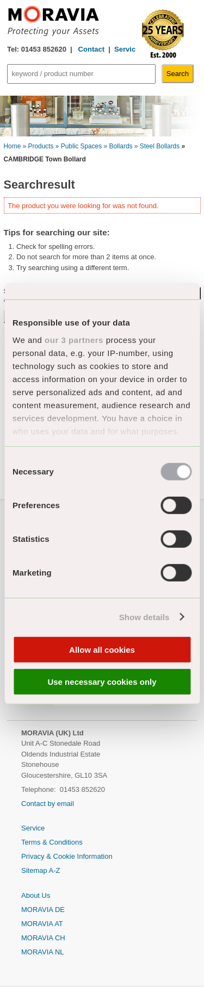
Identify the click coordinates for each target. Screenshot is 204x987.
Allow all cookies (102, 649)
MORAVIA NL (42, 952)
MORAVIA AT (42, 924)
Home (12, 146)
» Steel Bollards (157, 146)
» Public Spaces (78, 146)
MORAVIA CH (43, 938)
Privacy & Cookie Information (67, 856)
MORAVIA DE (43, 909)
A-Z (54, 870)
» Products (38, 146)
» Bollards (118, 146)
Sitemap (35, 870)
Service (126, 49)
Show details (144, 616)
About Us (35, 895)
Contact (90, 49)
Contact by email (47, 803)
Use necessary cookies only (101, 681)
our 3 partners (74, 339)
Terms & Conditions (52, 842)
